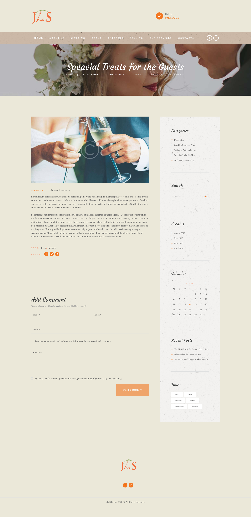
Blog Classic (89, 75)
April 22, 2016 (39, 190)
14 (190, 305)
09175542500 (172, 17)
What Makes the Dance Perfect (189, 358)
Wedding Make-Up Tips (185, 155)
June (179, 239)
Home (64, 75)
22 (195, 310)
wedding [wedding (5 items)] (199, 415)
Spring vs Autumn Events (186, 150)
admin (61, 190)
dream (43, 248)
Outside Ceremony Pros (185, 145)
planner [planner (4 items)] (195, 409)
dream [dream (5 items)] (178, 402)
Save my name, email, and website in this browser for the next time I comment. (73, 345)
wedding (52, 248)
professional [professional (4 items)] (181, 415)
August (180, 234)
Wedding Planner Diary (185, 160)
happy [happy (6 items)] (192, 402)
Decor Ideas (120, 75)
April (179, 249)
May (179, 244)
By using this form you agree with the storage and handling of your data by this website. (78, 382)
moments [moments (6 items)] (179, 409)
